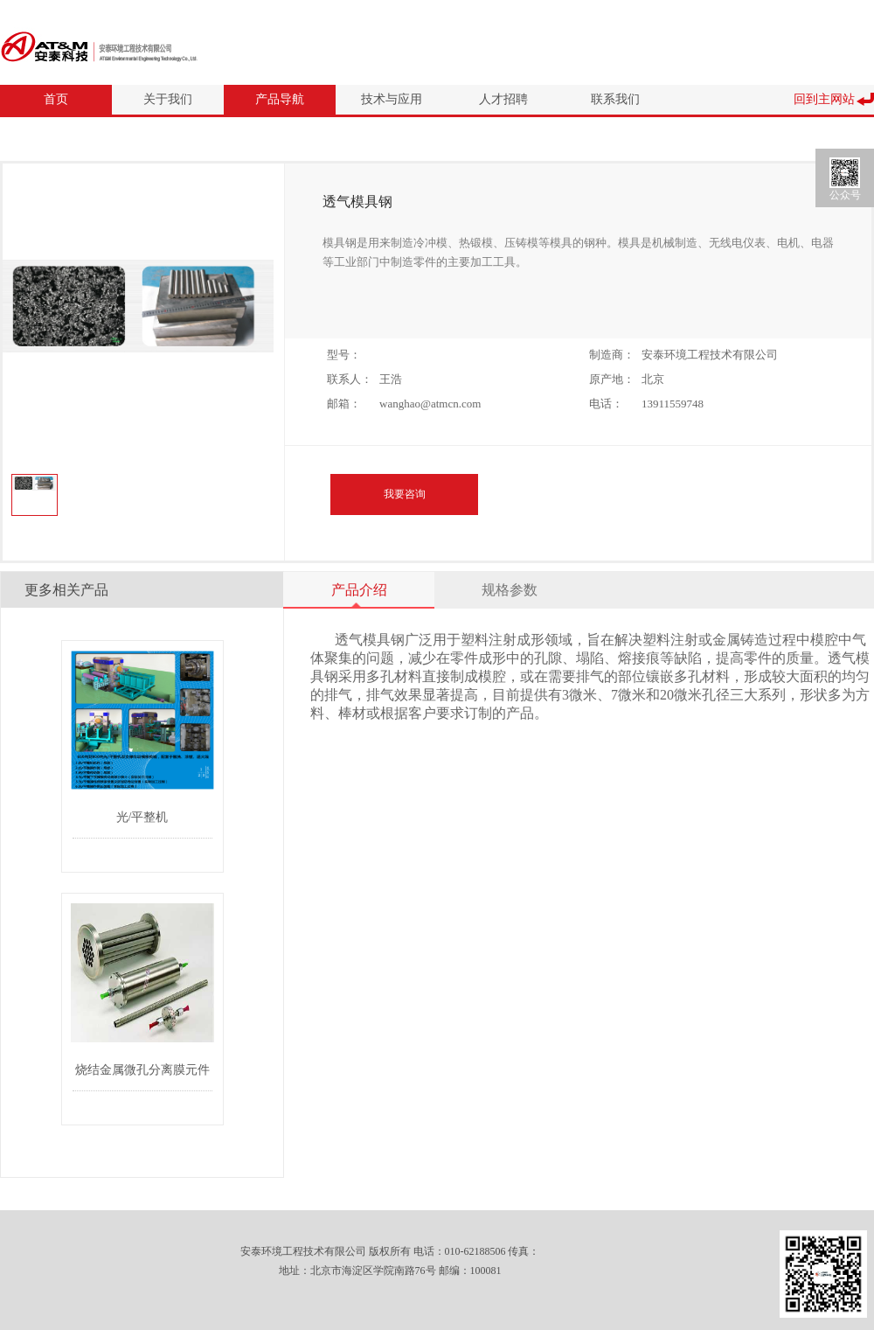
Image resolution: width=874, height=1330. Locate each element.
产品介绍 (359, 589)
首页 (56, 99)
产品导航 (279, 99)
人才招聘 (503, 99)
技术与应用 (391, 99)
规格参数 (510, 589)
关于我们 (167, 99)
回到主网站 (824, 99)
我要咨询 (405, 494)
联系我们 (615, 99)
